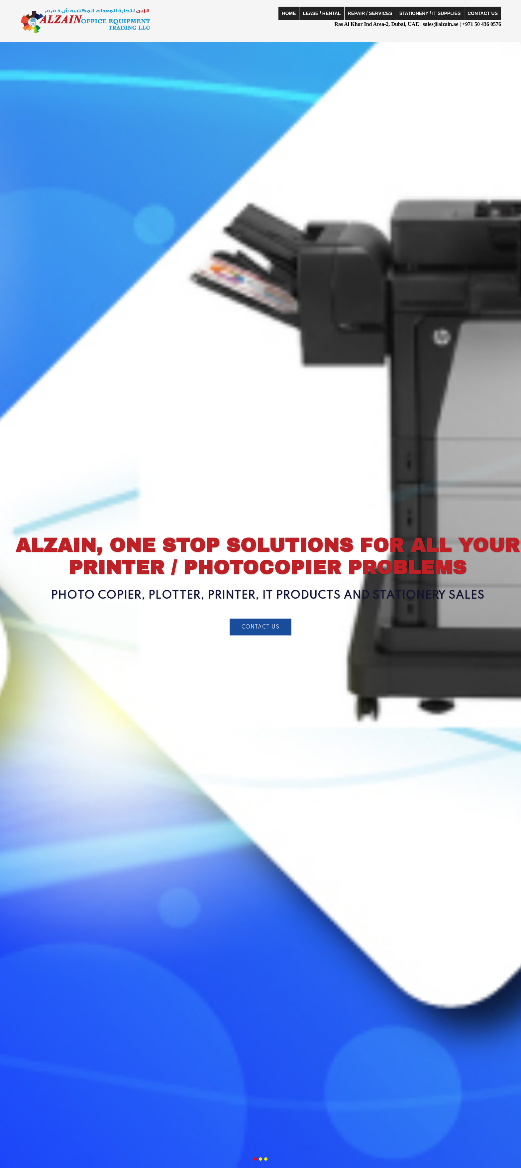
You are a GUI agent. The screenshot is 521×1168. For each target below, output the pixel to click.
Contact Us (483, 13)
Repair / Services (370, 13)
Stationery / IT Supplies (430, 13)
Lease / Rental (322, 13)
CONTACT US (260, 627)
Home (289, 13)
